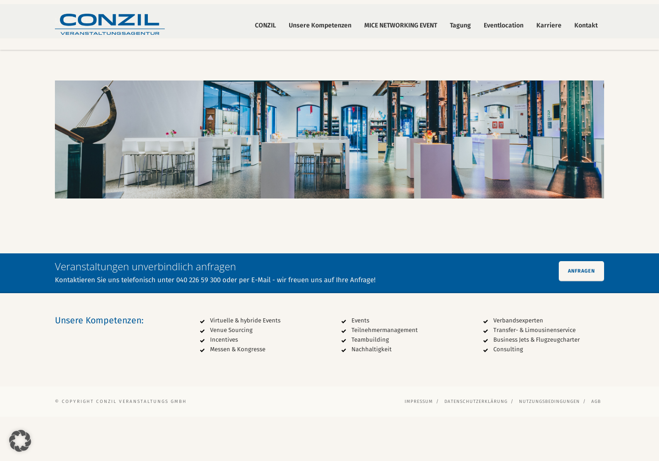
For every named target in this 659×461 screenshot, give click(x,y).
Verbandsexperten (518, 364)
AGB (596, 446)
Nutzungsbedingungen (549, 446)
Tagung (460, 25)
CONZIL (265, 25)
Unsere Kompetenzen (320, 25)
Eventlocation (504, 25)
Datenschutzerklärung (476, 446)
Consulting (508, 393)
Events (360, 364)
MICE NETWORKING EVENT (400, 25)
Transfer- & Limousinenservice (534, 374)
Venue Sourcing (231, 374)
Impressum (419, 446)
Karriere (549, 25)
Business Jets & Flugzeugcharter (536, 384)
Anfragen (581, 315)
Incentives (224, 384)
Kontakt (586, 25)
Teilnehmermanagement (384, 374)
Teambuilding (370, 384)
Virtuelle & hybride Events (245, 364)
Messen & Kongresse (237, 393)
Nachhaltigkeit (371, 393)
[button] (20, 441)
